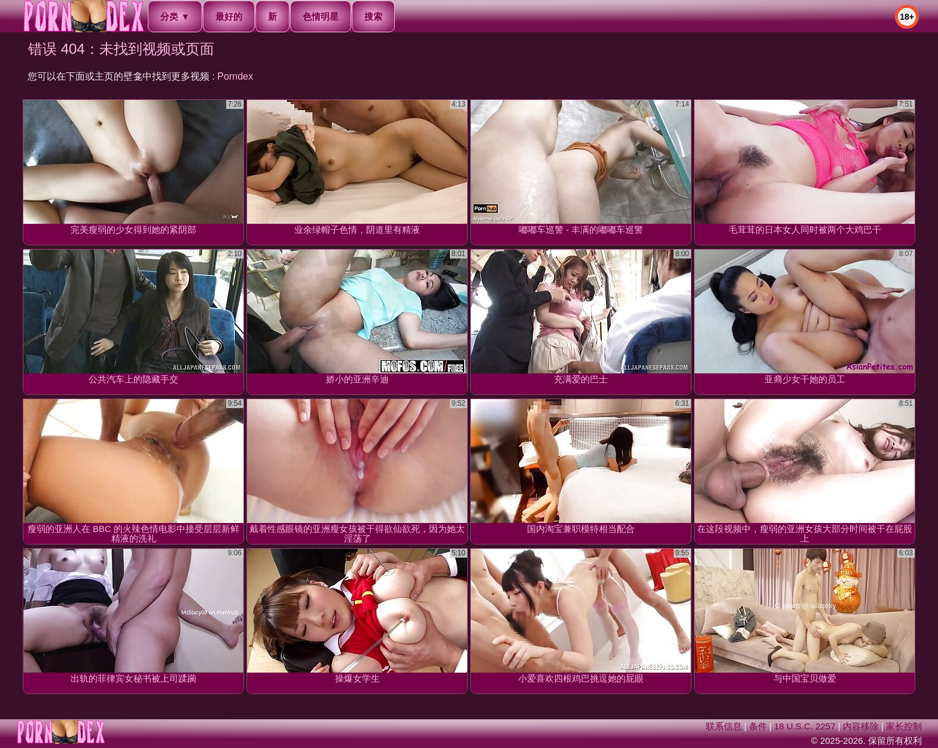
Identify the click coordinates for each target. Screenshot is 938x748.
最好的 (228, 16)
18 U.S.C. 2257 (805, 726)
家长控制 (904, 726)
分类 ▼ (175, 16)
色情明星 (321, 16)
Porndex (235, 76)
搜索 (373, 16)
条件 (758, 726)
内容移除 (861, 726)
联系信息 (724, 726)
